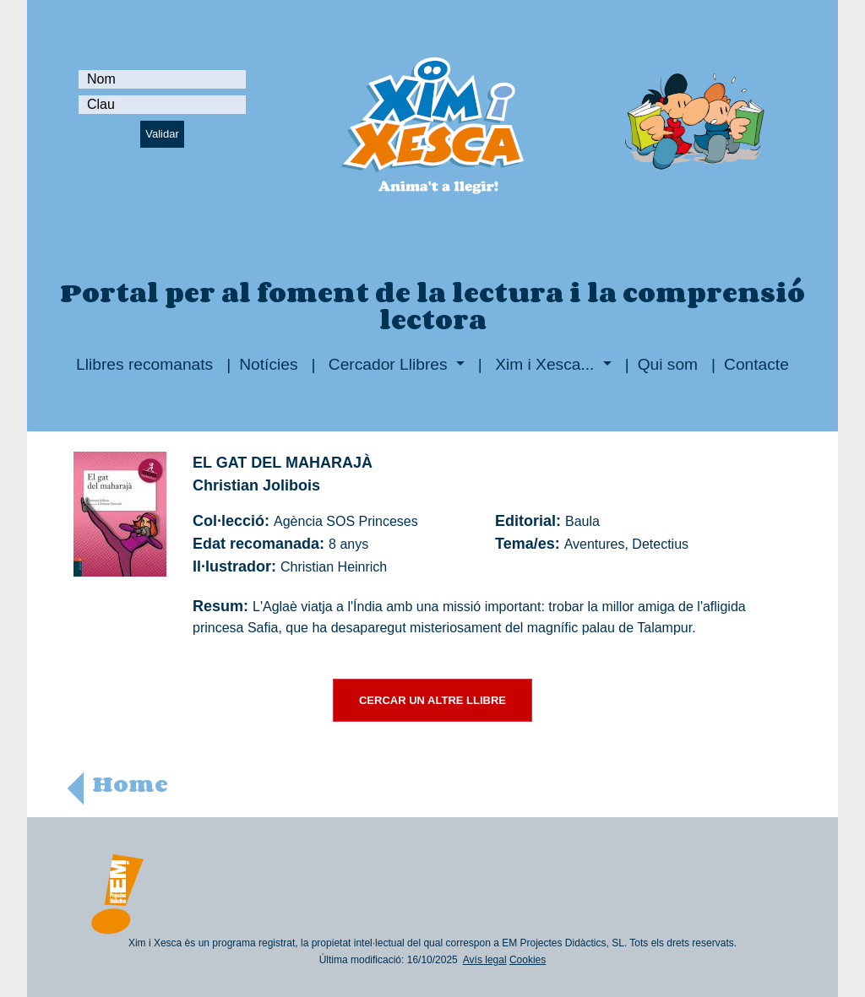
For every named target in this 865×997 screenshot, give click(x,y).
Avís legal (485, 960)
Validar (162, 133)
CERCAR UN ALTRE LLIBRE (432, 700)
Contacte (756, 364)
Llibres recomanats (144, 364)
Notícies (268, 364)
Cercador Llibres (388, 364)
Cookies (527, 960)
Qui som (668, 364)
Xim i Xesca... (545, 364)
